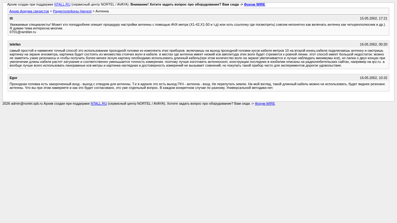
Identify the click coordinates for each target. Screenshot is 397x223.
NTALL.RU (62, 4)
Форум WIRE (254, 4)
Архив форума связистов (29, 11)
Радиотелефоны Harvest (72, 11)
